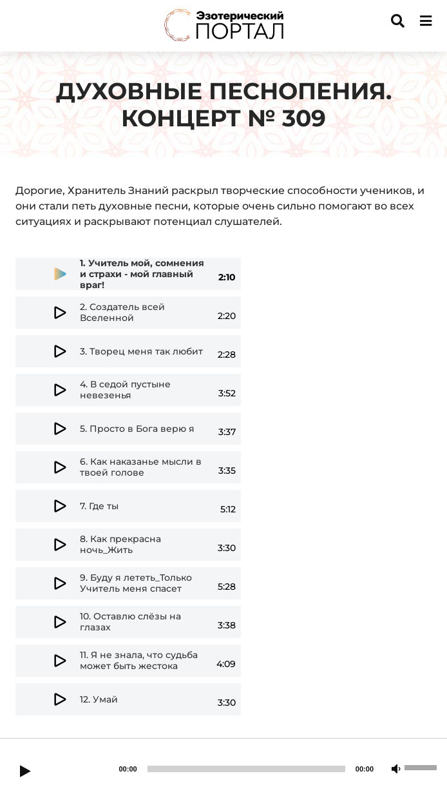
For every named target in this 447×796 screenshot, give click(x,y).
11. (139, 661)
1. (142, 274)
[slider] (246, 769)
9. (136, 583)
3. (141, 351)
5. (137, 428)
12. (99, 699)
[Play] (25, 772)
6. (141, 467)
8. (120, 545)
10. (130, 622)
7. (99, 506)
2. (122, 313)
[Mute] (396, 769)
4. (125, 390)
